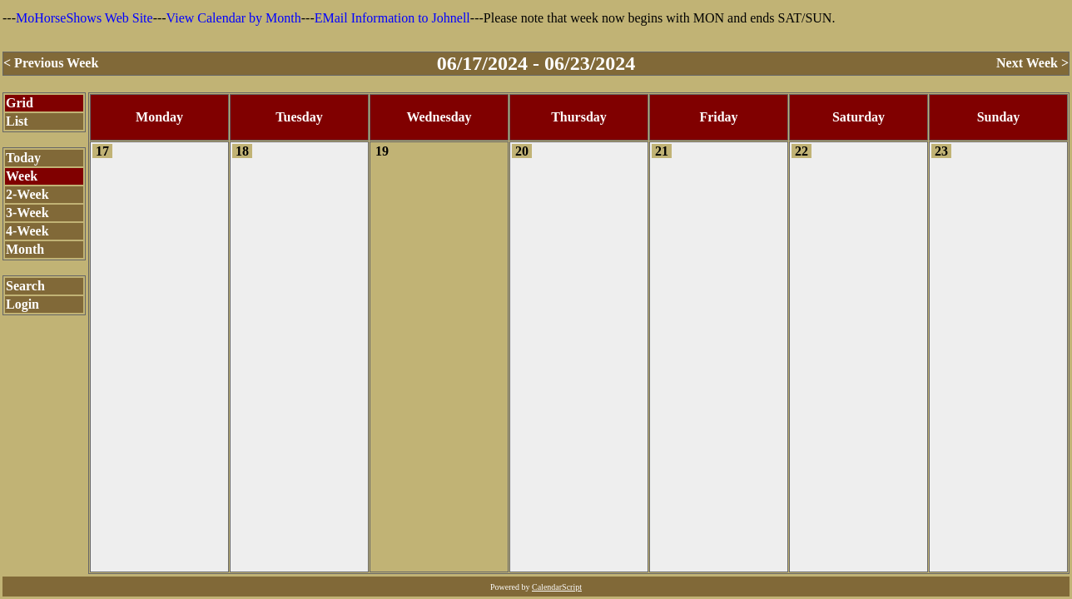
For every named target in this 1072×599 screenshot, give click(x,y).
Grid (19, 103)
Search (25, 286)
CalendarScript (557, 587)
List (17, 121)
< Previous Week (50, 63)
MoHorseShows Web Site (84, 18)
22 (801, 151)
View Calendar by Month (233, 18)
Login (22, 304)
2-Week (27, 194)
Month (25, 249)
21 (661, 151)
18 (242, 151)
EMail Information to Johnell (392, 18)
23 (941, 151)
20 (522, 151)
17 (102, 151)
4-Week (27, 231)
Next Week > (1032, 63)
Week (21, 176)
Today (23, 158)
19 (382, 151)
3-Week (27, 212)
